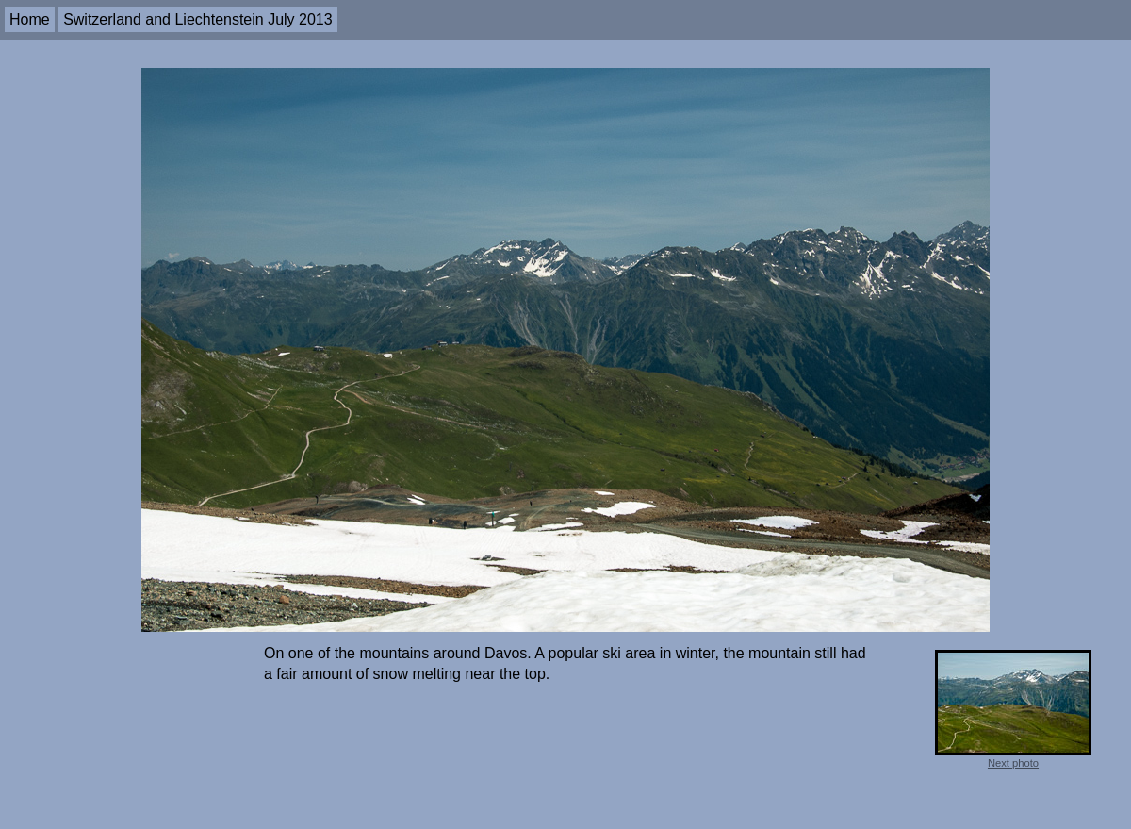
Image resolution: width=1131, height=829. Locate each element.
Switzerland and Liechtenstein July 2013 (198, 19)
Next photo (1013, 763)
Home (29, 19)
